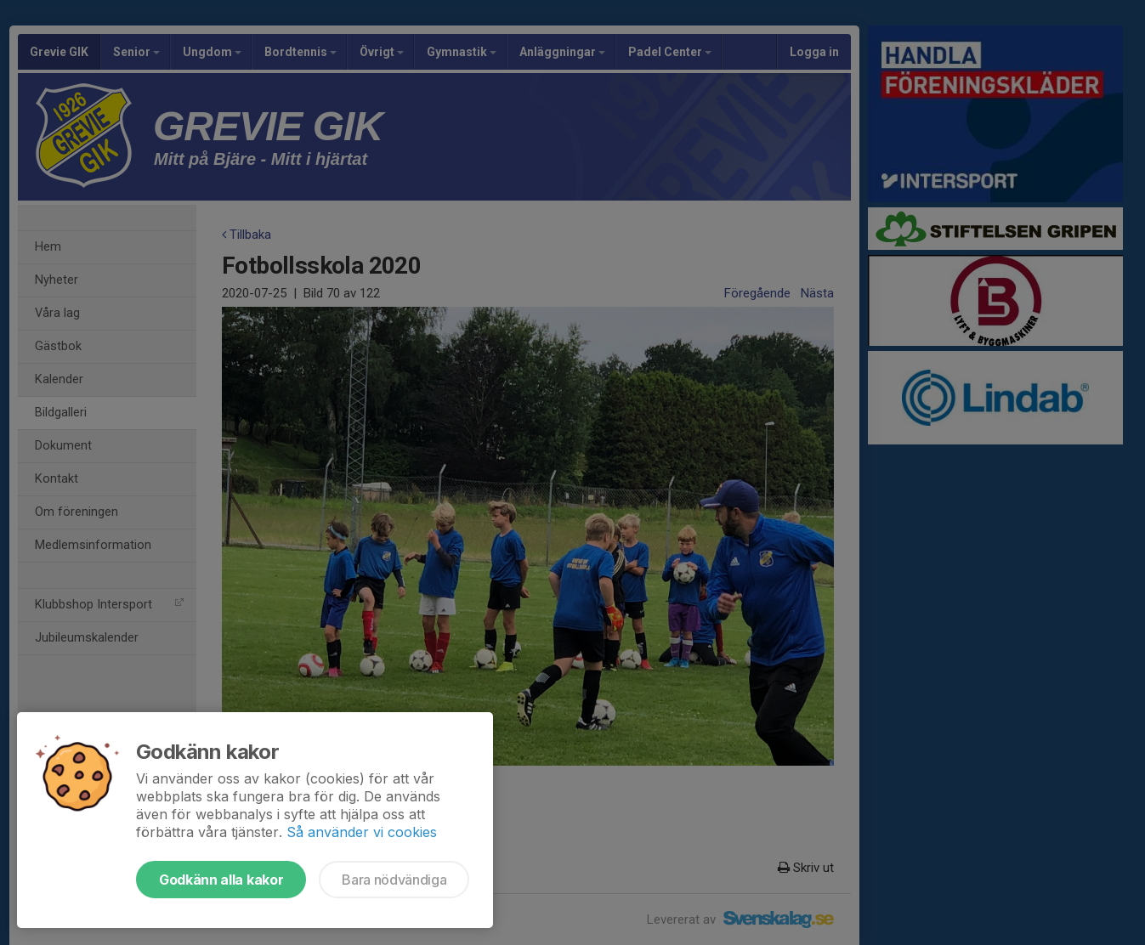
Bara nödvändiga (394, 879)
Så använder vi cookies (361, 831)
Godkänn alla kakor (221, 879)
